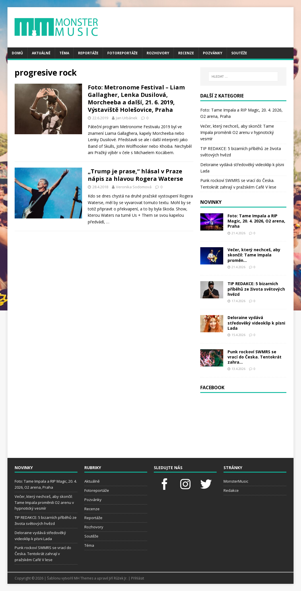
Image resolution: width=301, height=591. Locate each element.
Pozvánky (212, 53)
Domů (17, 53)
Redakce (231, 490)
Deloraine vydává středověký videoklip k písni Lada (256, 323)
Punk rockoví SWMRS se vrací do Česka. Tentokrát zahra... (254, 357)
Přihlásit (137, 578)
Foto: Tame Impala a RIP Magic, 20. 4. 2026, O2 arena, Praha (256, 221)
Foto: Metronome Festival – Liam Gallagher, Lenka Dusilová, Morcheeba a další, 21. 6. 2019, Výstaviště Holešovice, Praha (136, 98)
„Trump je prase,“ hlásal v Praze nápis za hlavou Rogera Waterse (135, 175)
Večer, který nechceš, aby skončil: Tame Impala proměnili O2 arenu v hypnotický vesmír (237, 132)
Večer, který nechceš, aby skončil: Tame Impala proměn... (254, 255)
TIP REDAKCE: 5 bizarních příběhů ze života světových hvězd (256, 289)
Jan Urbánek (126, 117)
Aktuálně (41, 53)
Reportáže (88, 53)
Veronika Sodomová (134, 186)
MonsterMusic (236, 481)
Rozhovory (158, 53)
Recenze (186, 53)
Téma (64, 53)
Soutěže (239, 53)
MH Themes (83, 578)
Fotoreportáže (122, 53)
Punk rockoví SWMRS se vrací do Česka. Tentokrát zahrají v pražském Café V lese (43, 553)
